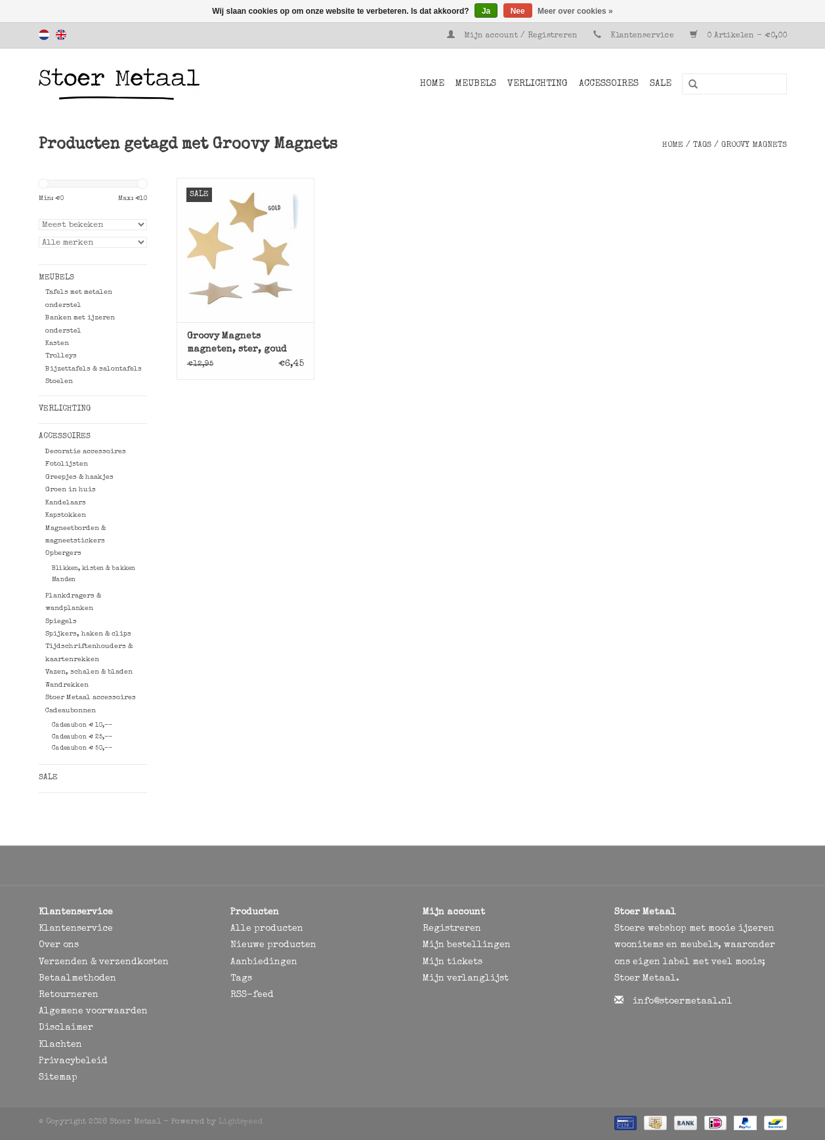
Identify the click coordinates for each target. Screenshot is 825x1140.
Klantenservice (642, 36)
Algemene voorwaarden (93, 1011)
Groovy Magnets (754, 146)
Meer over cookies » (575, 11)
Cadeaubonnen (70, 710)
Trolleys (61, 355)
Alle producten (266, 928)
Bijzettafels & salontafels (93, 369)
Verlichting (537, 84)
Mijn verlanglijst (466, 978)
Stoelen (59, 381)
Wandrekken (67, 685)
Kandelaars (65, 502)
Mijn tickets (452, 962)
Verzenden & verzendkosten (104, 962)
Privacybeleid (73, 1061)
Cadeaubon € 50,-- (82, 748)
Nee (518, 11)
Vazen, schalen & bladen (89, 672)
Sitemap (58, 1077)
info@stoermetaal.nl (682, 1001)
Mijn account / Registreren (513, 36)
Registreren (452, 928)
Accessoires (609, 84)
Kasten (57, 343)
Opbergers (63, 553)
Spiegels (61, 621)
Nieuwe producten (273, 945)
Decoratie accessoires (85, 451)
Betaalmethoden (77, 978)
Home (432, 84)
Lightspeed (241, 1122)
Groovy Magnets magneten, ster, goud (237, 343)
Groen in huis (70, 489)
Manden (63, 580)
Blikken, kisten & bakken (93, 568)
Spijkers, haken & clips (88, 634)
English (61, 35)
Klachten (60, 1044)
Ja (486, 11)
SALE (660, 84)
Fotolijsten (66, 464)
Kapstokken (65, 515)
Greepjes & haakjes (79, 477)
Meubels (475, 84)
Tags (702, 146)
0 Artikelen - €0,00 (738, 36)
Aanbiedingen (263, 962)
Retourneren (68, 995)
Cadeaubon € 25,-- (82, 737)
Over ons (59, 945)
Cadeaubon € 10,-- (82, 725)
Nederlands (44, 35)
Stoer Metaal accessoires (90, 697)
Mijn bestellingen (467, 945)
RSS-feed (252, 995)
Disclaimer (66, 1027)
